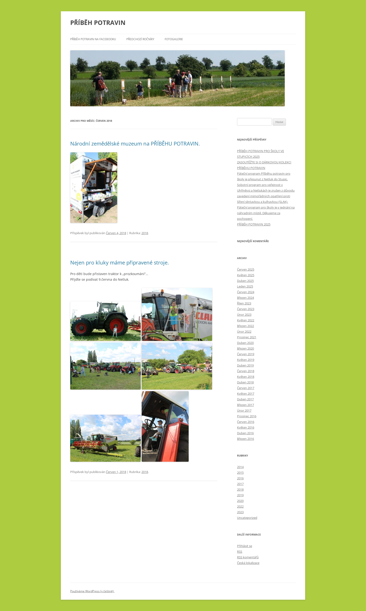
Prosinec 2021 (246, 337)
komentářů (248, 557)
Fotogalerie (174, 39)
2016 (240, 478)
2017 (240, 484)
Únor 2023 (244, 314)
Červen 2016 (245, 422)
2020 (240, 501)
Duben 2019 (245, 365)
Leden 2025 (245, 286)
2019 (240, 495)
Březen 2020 (245, 348)
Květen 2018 (245, 376)
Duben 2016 (245, 433)
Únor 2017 (244, 410)
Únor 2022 (244, 331)
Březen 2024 (245, 298)
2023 (240, 512)
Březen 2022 (245, 326)
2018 (144, 233)
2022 (240, 506)
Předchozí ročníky (140, 39)
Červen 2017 (245, 388)
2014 (240, 467)
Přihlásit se (244, 546)
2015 (240, 472)
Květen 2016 (245, 427)
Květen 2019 (245, 360)
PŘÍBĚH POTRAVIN (97, 22)
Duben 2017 (245, 399)
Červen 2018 (245, 371)
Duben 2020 (245, 343)
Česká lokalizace (248, 563)
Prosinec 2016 (246, 416)
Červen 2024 (245, 292)
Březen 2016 (245, 439)
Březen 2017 (245, 405)
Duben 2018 (245, 382)
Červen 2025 (245, 269)
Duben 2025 (245, 281)
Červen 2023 (245, 309)
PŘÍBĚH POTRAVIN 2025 (253, 224)
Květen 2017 (245, 393)
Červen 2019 (245, 354)
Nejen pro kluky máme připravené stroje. (119, 262)
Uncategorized (247, 518)
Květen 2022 (245, 320)
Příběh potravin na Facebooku (93, 39)
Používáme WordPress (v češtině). (92, 591)
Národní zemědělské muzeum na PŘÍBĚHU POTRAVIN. (135, 143)
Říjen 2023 (244, 303)
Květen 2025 (245, 275)
